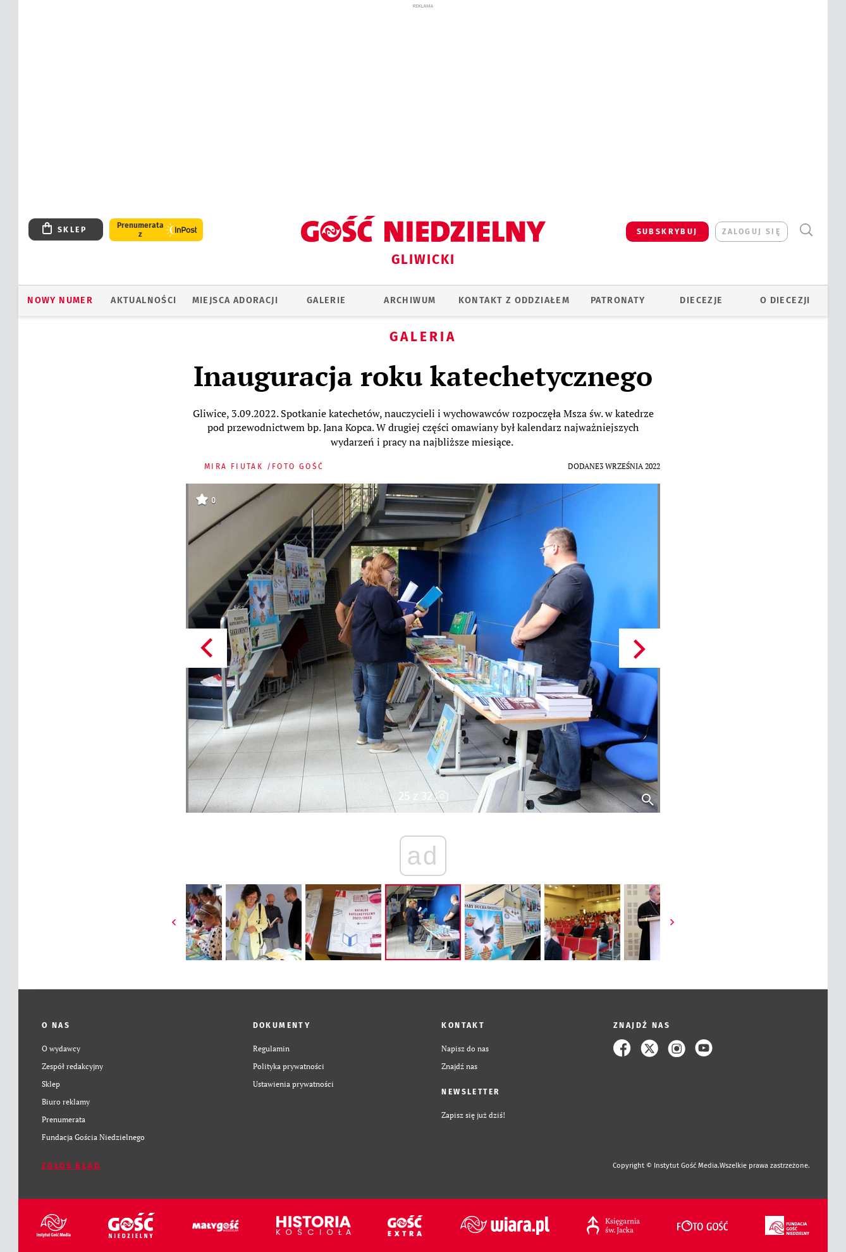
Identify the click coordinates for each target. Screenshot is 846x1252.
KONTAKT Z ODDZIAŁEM (514, 300)
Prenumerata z (140, 230)
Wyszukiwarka (806, 230)
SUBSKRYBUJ (667, 231)
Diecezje (701, 300)
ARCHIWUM (410, 300)
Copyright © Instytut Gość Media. (666, 1165)
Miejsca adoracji (235, 300)
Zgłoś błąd (71, 1165)
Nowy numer (60, 300)
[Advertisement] (423, 106)
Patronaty (618, 300)
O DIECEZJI (785, 300)
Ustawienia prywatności (293, 1084)
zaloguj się (751, 231)
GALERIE (326, 300)
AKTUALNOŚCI (143, 300)
